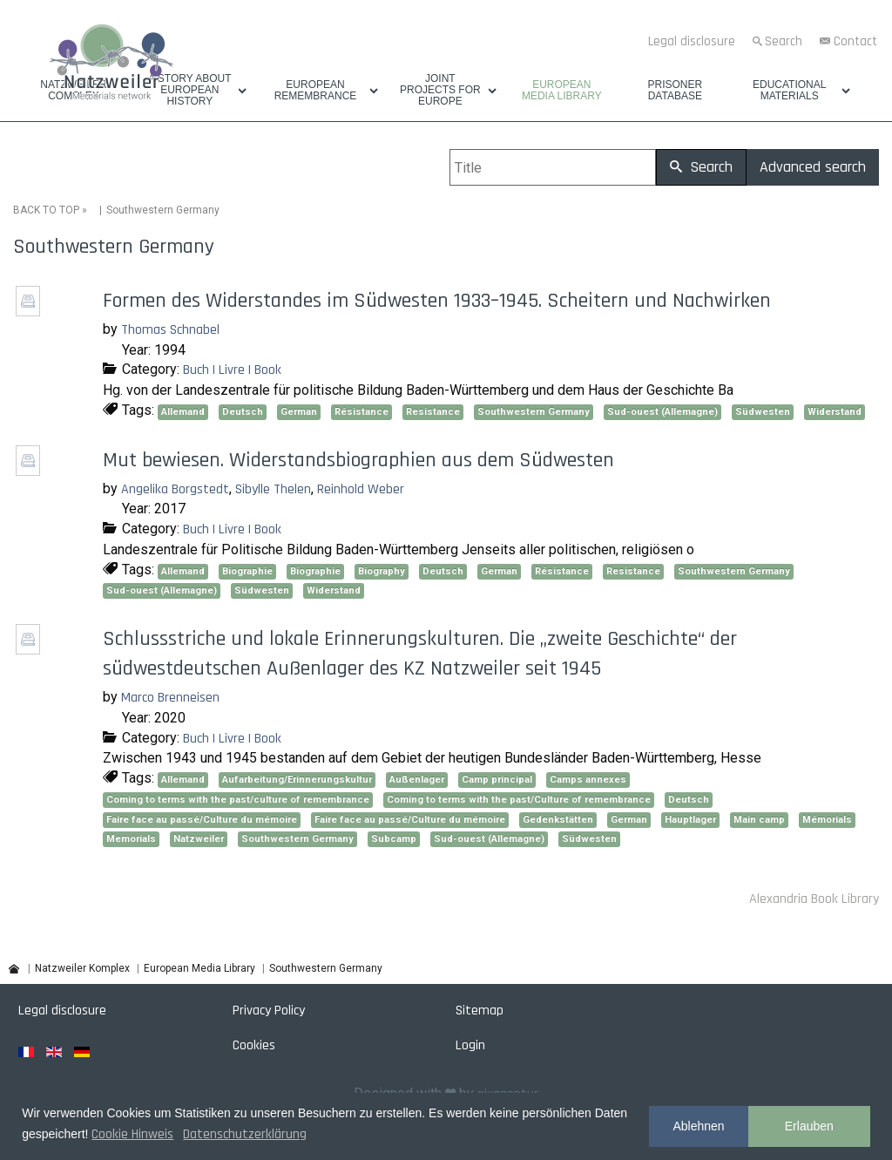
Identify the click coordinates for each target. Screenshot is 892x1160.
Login (470, 1045)
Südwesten (762, 411)
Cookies (254, 1045)
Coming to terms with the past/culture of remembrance (237, 799)
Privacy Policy (269, 1010)
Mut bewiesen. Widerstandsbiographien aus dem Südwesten (358, 460)
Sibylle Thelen (273, 489)
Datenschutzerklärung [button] (245, 1134)
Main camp (759, 819)
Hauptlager (690, 819)
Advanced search (813, 167)
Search (783, 41)
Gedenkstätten (558, 819)
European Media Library (562, 90)
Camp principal (497, 779)
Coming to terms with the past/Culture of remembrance (519, 799)
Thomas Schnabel (170, 330)
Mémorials (827, 819)
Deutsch (242, 411)
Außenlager (416, 779)
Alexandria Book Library (814, 899)
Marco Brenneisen (170, 698)
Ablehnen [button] (698, 1126)
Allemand (183, 411)
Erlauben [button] (809, 1126)
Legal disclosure (691, 41)
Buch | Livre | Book (232, 370)
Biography (381, 571)
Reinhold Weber (360, 489)
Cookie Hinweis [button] (132, 1134)
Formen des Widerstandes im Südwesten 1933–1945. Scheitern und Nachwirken (437, 301)
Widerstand (835, 411)
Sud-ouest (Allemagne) (662, 411)
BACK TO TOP (46, 210)
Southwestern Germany (533, 411)
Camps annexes (588, 779)
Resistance (433, 411)
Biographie (247, 571)
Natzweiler (198, 839)
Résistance (361, 411)
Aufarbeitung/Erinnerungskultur (297, 779)
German (298, 411)
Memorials (131, 839)
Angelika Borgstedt (175, 489)
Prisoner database (674, 90)
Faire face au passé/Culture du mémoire (201, 819)
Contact (855, 41)
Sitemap (479, 1010)
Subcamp (393, 839)
